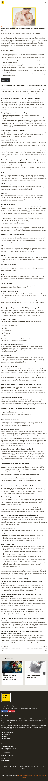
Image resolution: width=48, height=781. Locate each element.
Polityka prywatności (8, 732)
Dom (10, 766)
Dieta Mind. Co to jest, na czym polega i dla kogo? (36, 648)
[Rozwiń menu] (45, 2)
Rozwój (6, 766)
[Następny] (44, 673)
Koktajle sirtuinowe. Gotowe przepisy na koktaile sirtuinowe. (9, 677)
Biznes (21, 766)
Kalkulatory (6, 736)
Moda (38, 766)
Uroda (42, 766)
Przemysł (33, 766)
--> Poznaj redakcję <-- (6, 752)
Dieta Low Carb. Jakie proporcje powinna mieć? (12, 648)
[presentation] (12, 667)
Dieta (2, 26)
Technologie (15, 766)
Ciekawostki (27, 766)
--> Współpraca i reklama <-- (7, 755)
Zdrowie (24, 768)
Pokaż (7, 80)
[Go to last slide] (4, 673)
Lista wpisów (6, 734)
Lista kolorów (6, 738)
